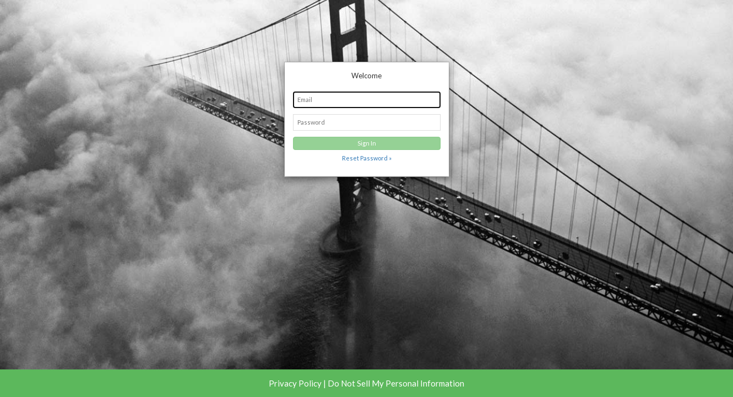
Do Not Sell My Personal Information (396, 383)
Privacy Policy (295, 383)
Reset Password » (367, 158)
